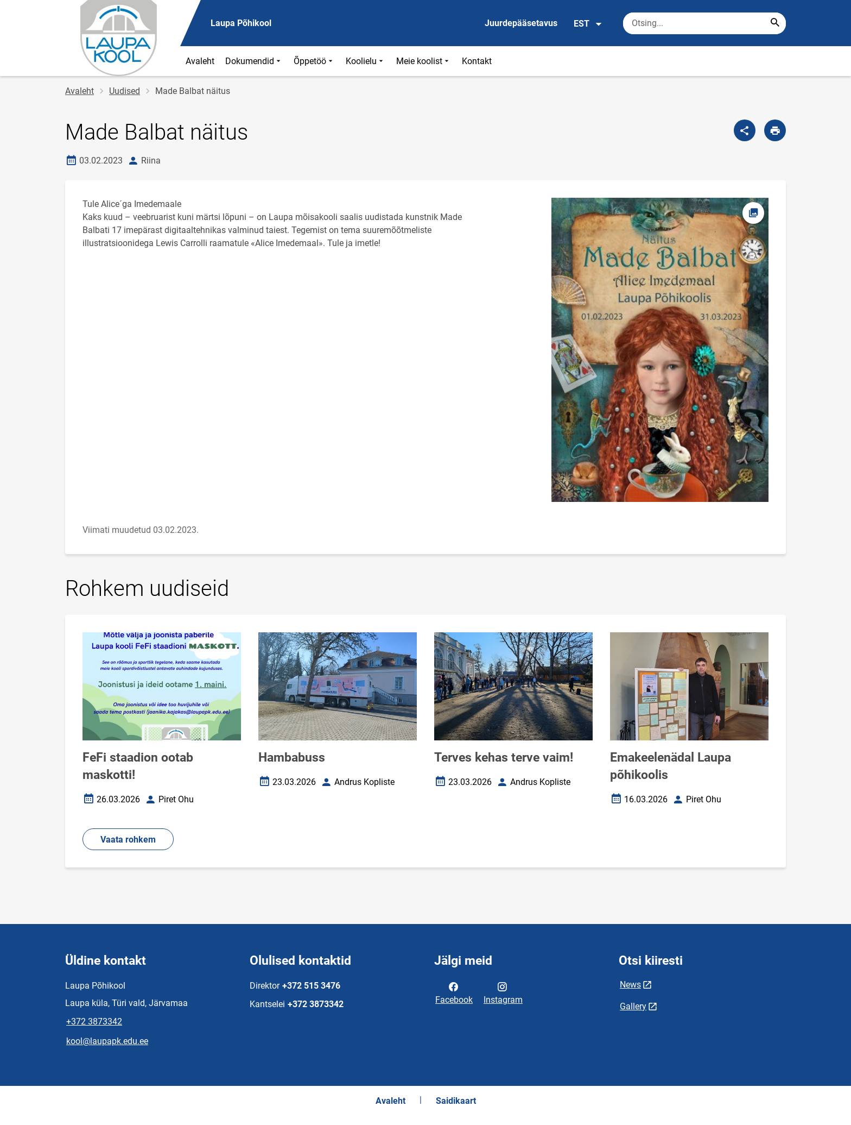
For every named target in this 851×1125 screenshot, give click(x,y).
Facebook (454, 992)
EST (588, 23)
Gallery (633, 1006)
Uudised (124, 91)
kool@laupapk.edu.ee (107, 1041)
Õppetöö (314, 61)
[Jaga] (744, 130)
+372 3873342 (94, 1021)
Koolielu (365, 61)
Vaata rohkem (128, 839)
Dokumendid (254, 61)
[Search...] (775, 23)
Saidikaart (456, 1101)
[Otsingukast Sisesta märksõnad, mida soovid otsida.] (704, 23)
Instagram (503, 992)
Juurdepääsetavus (521, 23)
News (630, 984)
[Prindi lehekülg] (775, 130)
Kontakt (477, 61)
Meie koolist (423, 61)
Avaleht (200, 61)
